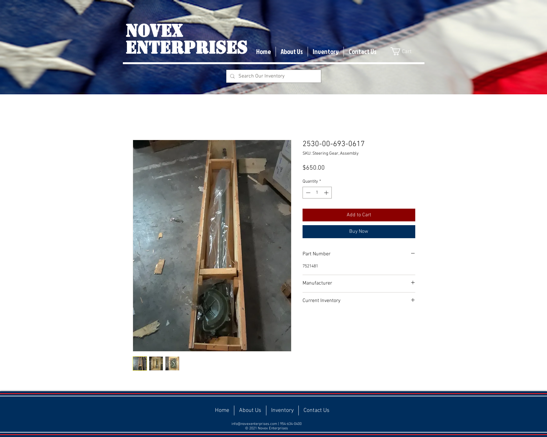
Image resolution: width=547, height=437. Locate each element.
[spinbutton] (317, 192)
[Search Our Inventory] (273, 76)
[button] (405, 51)
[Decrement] (307, 192)
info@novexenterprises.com (254, 424)
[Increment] (327, 192)
